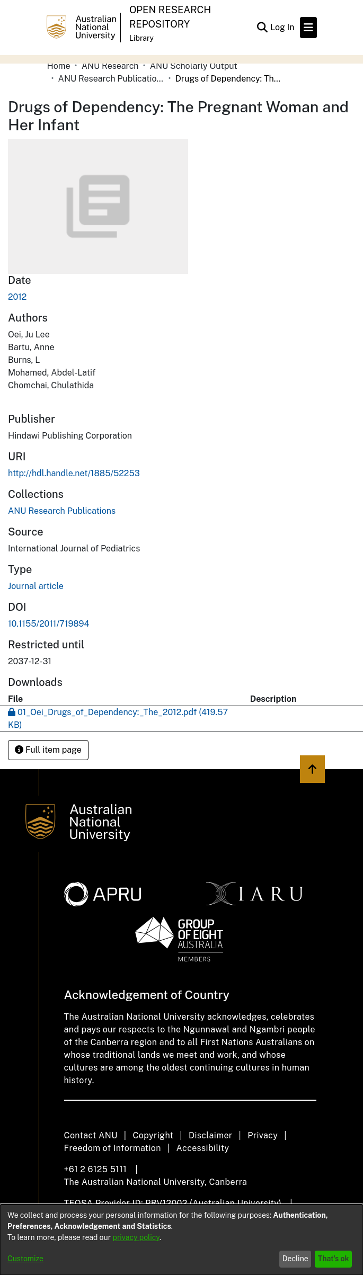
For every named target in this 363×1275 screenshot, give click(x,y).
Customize (25, 1258)
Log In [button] (283, 27)
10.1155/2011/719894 (49, 624)
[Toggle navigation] (308, 27)
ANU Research (110, 66)
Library (141, 38)
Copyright (152, 1135)
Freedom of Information (112, 1148)
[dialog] (181, 1240)
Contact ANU (91, 1135)
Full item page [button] (48, 750)
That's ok (333, 1258)
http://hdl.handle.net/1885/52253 (74, 473)
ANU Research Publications (111, 79)
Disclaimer (211, 1135)
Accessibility (202, 1148)
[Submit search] (262, 27)
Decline (295, 1258)
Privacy (262, 1135)
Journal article (36, 586)
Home (58, 66)
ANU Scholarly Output (193, 66)
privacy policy (136, 1237)
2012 (17, 297)
